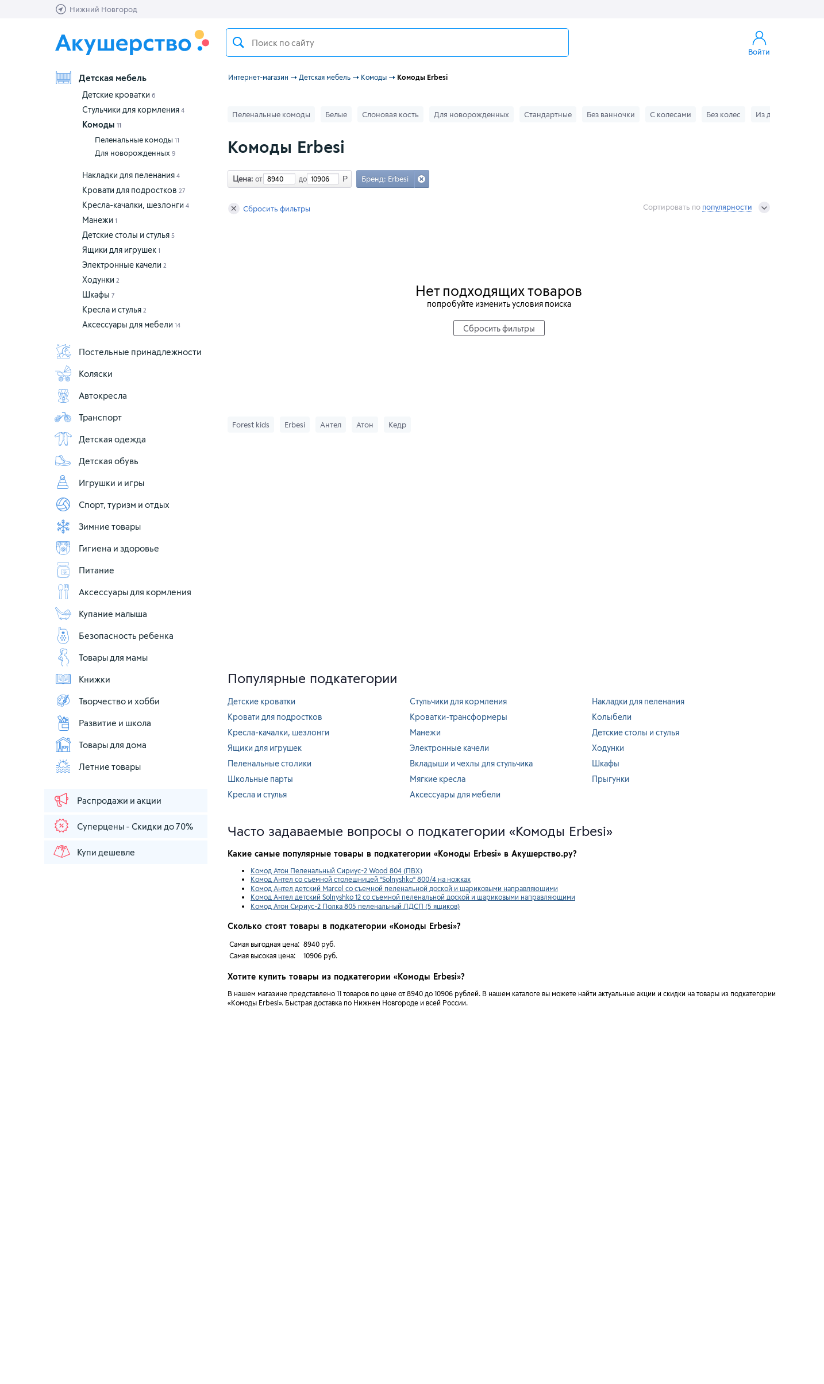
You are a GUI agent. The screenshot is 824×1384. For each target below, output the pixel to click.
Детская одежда (100, 439)
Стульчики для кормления (133, 109)
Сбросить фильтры (269, 208)
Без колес (723, 114)
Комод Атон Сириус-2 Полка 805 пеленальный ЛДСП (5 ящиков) (355, 906)
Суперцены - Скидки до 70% (122, 825)
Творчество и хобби (107, 701)
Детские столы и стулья (128, 235)
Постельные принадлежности (128, 351)
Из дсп (767, 114)
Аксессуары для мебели (131, 324)
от (257, 179)
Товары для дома (100, 744)
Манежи (99, 220)
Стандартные (548, 114)
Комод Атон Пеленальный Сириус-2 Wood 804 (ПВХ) (336, 870)
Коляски (83, 373)
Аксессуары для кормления (122, 592)
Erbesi (294, 424)
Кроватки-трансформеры (458, 717)
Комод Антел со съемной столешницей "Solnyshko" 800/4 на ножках (361, 879)
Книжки (82, 679)
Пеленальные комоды (137, 139)
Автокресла (90, 395)
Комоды (101, 124)
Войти (759, 42)
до (301, 179)
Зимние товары (97, 526)
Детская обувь (96, 461)
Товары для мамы (101, 657)
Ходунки (101, 279)
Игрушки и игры (99, 482)
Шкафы (98, 294)
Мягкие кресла (437, 779)
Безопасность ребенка (114, 635)
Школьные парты (260, 779)
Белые (336, 114)
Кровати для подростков (134, 190)
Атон (365, 424)
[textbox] (397, 42)
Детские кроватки (119, 94)
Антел (330, 424)
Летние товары (97, 766)
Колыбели (612, 717)
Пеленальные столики (269, 763)
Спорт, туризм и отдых (112, 504)
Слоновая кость (390, 114)
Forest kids (250, 424)
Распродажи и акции (106, 800)
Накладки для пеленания (131, 175)
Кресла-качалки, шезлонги (135, 205)
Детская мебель (100, 77)
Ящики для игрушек (121, 250)
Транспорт (88, 417)
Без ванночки (611, 114)
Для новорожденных (135, 152)
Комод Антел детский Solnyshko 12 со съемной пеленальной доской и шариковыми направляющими (413, 897)
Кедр (397, 424)
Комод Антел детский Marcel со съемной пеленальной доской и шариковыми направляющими (404, 888)
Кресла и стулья (114, 309)
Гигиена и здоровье (106, 548)
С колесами (670, 114)
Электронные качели (124, 264)
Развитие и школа (102, 723)
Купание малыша (100, 613)
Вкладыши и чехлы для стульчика (471, 763)
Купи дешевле (93, 851)
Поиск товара (238, 42)
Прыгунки (610, 779)
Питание (84, 570)
